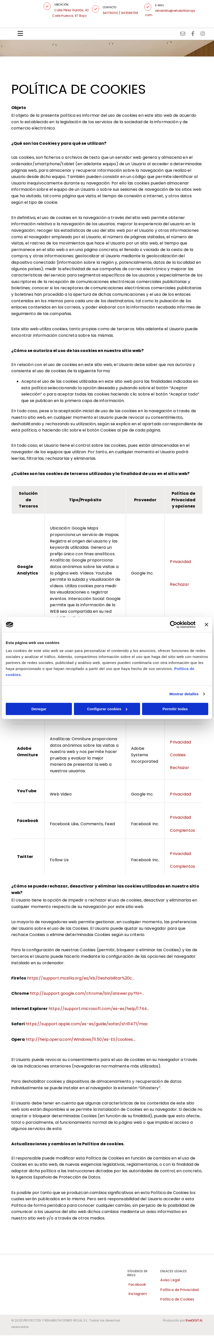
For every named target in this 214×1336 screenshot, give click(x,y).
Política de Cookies (177, 1300)
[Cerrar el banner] (206, 624)
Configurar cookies (107, 709)
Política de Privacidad (179, 1290)
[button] (49, 6)
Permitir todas (175, 709)
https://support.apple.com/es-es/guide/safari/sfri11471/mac (87, 1025)
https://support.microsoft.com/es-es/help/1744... (99, 1009)
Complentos (182, 831)
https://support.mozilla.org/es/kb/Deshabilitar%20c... (80, 979)
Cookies (178, 755)
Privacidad (180, 562)
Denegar (38, 709)
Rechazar (179, 585)
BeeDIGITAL (194, 1321)
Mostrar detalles (184, 694)
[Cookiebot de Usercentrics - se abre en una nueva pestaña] (173, 624)
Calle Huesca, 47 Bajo (71, 16)
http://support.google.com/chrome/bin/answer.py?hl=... (87, 994)
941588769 (131, 13)
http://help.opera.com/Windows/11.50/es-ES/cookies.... (81, 1040)
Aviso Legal (170, 1281)
